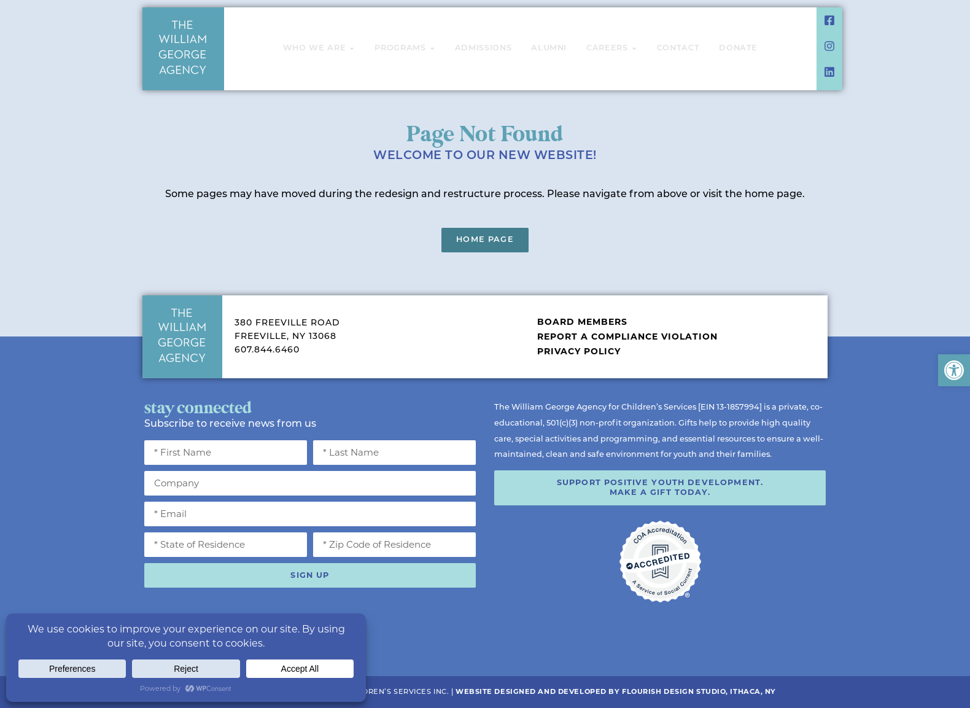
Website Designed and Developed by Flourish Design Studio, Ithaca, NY (616, 691)
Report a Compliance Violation (627, 336)
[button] (954, 370)
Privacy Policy (579, 351)
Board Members (582, 321)
